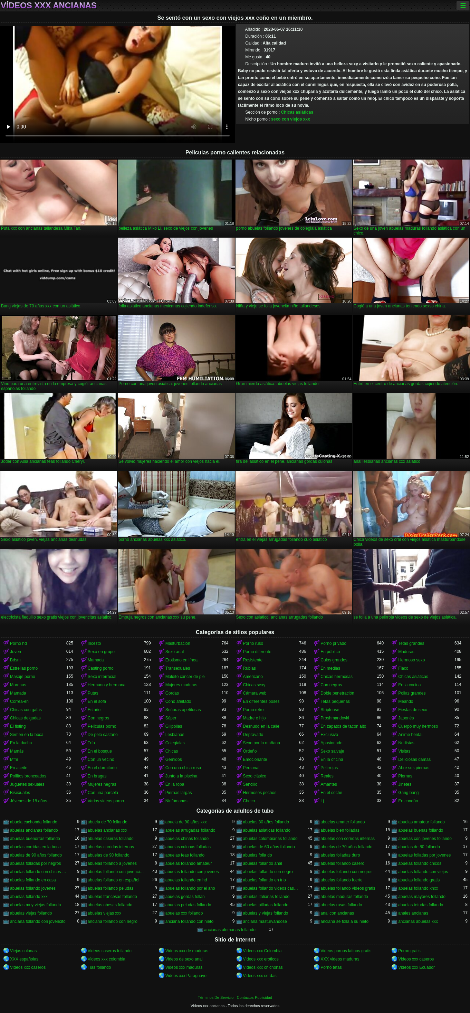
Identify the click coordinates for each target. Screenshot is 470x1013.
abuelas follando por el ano (190, 888)
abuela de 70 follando (107, 822)
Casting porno (101, 668)
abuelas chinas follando (187, 838)
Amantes (328, 784)
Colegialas (175, 742)
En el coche (331, 792)
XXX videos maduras (339, 959)
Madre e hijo (254, 718)
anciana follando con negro (112, 921)
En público (330, 651)
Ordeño (250, 751)
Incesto (94, 643)
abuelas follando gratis (419, 880)
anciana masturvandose (265, 921)
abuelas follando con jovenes (192, 871)
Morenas (18, 684)
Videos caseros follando (110, 950)
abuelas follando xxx (29, 896)
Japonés (406, 718)
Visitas (404, 751)
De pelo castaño (103, 734)
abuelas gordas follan (185, 896)
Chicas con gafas (26, 709)
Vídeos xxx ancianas (49, 5)
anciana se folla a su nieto (344, 921)
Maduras (406, 651)
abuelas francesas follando (112, 896)
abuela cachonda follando (33, 822)
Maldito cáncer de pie (185, 676)
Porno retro (253, 709)
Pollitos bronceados (28, 776)
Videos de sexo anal (184, 959)
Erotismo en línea (181, 660)
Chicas (171, 751)
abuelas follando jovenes (33, 888)
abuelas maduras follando (344, 896)
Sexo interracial (102, 676)
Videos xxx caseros (416, 959)
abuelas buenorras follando (35, 838)
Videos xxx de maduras (187, 950)
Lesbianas (174, 734)
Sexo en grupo (101, 651)
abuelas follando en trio (264, 880)
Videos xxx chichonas (263, 967)
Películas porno (102, 726)
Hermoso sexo (411, 660)
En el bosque (100, 751)
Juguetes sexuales (27, 784)
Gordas (172, 693)
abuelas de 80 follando (419, 846)
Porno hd (18, 643)
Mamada (96, 660)
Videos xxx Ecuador (416, 967)
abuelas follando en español (113, 880)
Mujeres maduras (181, 684)
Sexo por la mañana (261, 742)
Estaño (94, 709)
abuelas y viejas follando (265, 913)
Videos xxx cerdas (260, 975)
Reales (326, 776)
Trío (91, 742)
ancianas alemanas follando (230, 929)
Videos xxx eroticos (261, 959)
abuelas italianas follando (266, 896)
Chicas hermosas (336, 676)
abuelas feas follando (184, 855)
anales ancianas (413, 913)
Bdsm (15, 660)
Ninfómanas (176, 801)
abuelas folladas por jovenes (424, 855)
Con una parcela (103, 792)
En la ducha (21, 742)
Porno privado (333, 643)
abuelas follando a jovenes (112, 863)
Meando (405, 701)
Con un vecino (101, 759)
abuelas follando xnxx (418, 888)
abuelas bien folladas (339, 830)
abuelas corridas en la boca (35, 846)
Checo (249, 801)
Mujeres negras (102, 784)
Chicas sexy (254, 684)
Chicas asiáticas (297, 112)
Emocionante (255, 759)
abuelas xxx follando (184, 913)
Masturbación (177, 643)
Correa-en (19, 701)
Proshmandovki (334, 718)
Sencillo (250, 784)
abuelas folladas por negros (35, 863)
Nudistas (406, 742)
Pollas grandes (411, 693)
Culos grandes (333, 660)
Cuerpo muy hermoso (418, 726)
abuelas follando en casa (33, 880)
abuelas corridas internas (111, 846)
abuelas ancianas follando (34, 830)
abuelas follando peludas (111, 888)
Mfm (14, 759)
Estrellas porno (24, 668)
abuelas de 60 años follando (269, 846)
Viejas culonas (23, 950)
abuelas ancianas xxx (107, 830)
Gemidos (173, 759)
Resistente (253, 660)
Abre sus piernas (413, 767)
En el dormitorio (102, 767)
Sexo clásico (254, 776)
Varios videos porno (106, 801)
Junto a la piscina (181, 776)
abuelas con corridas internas (347, 838)
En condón (408, 801)
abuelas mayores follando (421, 896)
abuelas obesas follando (110, 904)
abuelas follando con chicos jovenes (38, 871)
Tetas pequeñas (335, 701)
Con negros (331, 684)
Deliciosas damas (414, 759)
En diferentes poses (261, 701)
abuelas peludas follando (188, 904)
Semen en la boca (27, 734)
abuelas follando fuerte (341, 880)
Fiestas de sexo (412, 709)
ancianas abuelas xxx (418, 921)
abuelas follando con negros (346, 871)
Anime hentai (410, 734)
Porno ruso (253, 643)
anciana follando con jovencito (38, 921)
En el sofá (97, 701)
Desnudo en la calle (261, 726)
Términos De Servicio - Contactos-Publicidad (235, 997)
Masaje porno (22, 676)
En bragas (97, 776)
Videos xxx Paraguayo (186, 975)
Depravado (253, 734)
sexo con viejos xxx (290, 119)
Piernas (405, 776)
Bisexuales (20, 792)
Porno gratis (409, 950)
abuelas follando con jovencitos (116, 871)
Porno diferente (257, 651)
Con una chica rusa (183, 767)
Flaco (403, 668)
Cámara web (255, 693)
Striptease (329, 709)
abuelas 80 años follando (266, 822)
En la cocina (409, 684)
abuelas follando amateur (188, 863)
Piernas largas (178, 792)
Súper (170, 718)
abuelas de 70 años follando (346, 846)
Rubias (249, 668)
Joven (15, 651)
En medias (330, 668)
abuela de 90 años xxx (186, 822)
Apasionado (331, 742)
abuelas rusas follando (341, 904)
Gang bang (408, 792)
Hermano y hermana (106, 684)
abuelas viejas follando (31, 913)
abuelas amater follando (342, 822)
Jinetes (404, 784)
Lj (322, 801)
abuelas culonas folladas (188, 846)
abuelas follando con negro (268, 871)
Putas (93, 693)
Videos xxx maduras (184, 967)
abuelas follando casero (342, 863)
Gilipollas (173, 726)
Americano (253, 676)
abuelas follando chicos (419, 863)
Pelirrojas (329, 767)
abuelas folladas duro (340, 855)
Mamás (16, 751)
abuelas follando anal (262, 863)
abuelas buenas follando (420, 830)
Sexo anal (174, 651)
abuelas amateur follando (421, 822)
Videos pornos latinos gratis (345, 950)
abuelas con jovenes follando (425, 838)
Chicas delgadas (25, 718)
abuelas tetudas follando (420, 904)
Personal (251, 767)
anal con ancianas (337, 913)
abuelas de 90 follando (109, 855)
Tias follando (99, 967)
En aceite (18, 767)
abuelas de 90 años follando (36, 855)
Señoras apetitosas (183, 709)
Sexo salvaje (332, 751)
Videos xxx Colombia (262, 950)
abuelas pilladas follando (265, 904)
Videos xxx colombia (106, 959)
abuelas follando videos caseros (271, 888)
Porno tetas (331, 967)
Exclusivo (329, 734)
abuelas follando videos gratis (347, 888)
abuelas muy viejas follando (35, 904)
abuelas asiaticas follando (266, 830)
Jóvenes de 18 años (28, 801)
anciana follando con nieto (189, 921)
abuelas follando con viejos (423, 871)
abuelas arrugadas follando (190, 830)
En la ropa (174, 784)
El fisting (18, 726)
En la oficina (331, 759)
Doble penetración (337, 693)
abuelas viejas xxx (104, 913)
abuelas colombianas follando (270, 838)
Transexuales (177, 668)
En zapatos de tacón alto (343, 726)
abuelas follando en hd (186, 880)
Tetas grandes (411, 643)
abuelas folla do (257, 855)
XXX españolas (24, 959)
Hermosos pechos (260, 792)
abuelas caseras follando (111, 838)
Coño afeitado (178, 701)
